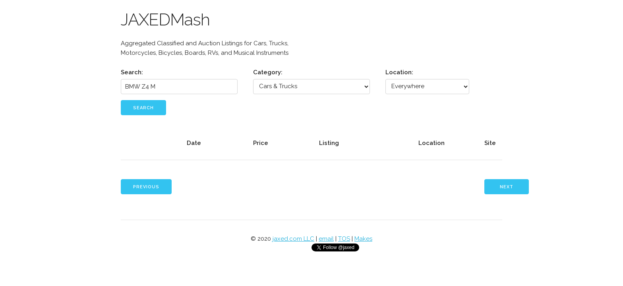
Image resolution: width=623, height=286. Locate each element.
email (326, 238)
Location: (399, 72)
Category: (267, 72)
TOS (344, 238)
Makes (363, 238)
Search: (132, 72)
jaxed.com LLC (293, 238)
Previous (146, 186)
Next (507, 186)
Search (143, 107)
